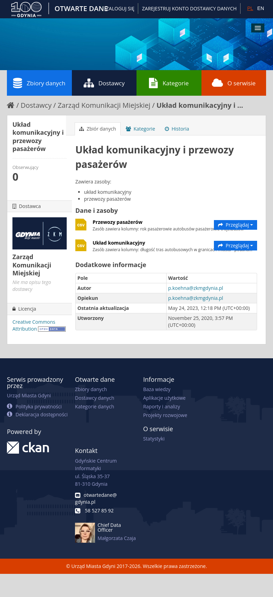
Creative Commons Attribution (33, 325)
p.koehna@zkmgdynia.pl (195, 288)
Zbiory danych (39, 83)
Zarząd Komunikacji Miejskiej (104, 105)
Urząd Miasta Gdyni (29, 395)
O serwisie (234, 83)
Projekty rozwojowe (165, 415)
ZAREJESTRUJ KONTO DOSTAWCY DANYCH (189, 8)
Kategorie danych (94, 406)
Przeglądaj (235, 224)
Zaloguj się (120, 8)
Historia (177, 128)
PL (250, 8)
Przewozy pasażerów (117, 222)
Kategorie (169, 83)
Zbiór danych (97, 128)
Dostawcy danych (94, 398)
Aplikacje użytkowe (164, 398)
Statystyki (153, 438)
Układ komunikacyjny (119, 242)
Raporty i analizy (161, 406)
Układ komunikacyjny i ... (200, 105)
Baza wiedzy (156, 389)
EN (260, 8)
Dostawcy (104, 83)
